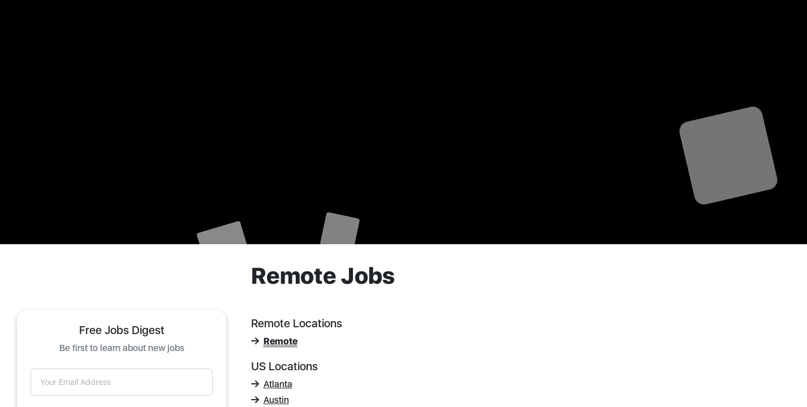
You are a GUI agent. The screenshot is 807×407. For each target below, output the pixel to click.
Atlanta (271, 384)
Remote (274, 341)
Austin (270, 400)
